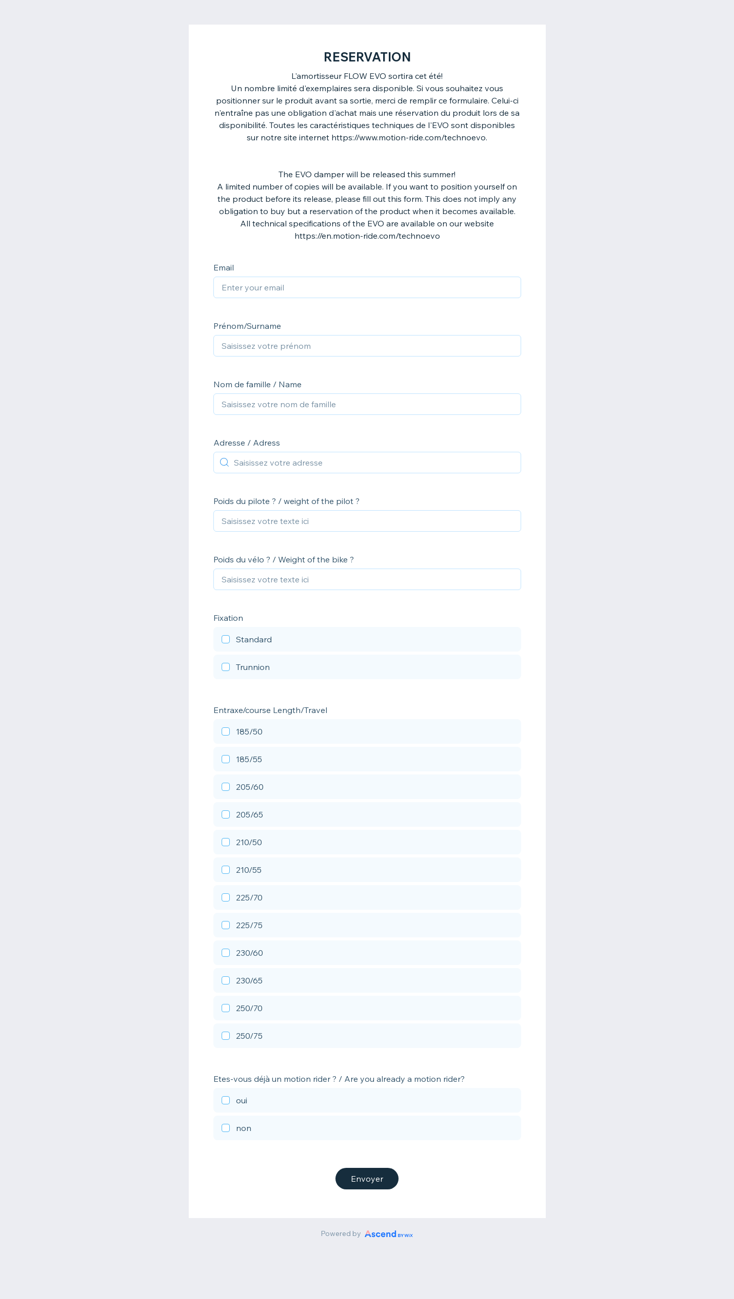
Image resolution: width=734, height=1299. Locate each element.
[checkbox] (367, 641)
